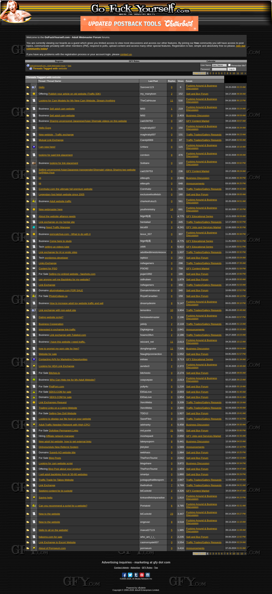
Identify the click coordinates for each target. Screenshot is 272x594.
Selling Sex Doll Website (62, 413)
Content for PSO (48, 268)
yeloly (143, 324)
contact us (126, 54)
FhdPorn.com (56, 386)
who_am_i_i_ (147, 536)
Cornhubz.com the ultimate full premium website (65, 189)
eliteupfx (145, 178)
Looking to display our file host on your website (65, 418)
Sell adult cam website (62, 108)
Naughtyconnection (151, 354)
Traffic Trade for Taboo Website (56, 479)
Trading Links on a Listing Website (58, 407)
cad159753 (146, 121)
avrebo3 (144, 366)
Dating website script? (51, 317)
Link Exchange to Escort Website (57, 542)
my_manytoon (148, 93)
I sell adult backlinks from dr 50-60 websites (63, 474)
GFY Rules (134, 61)
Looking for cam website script (56, 463)
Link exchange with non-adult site (57, 310)
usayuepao (146, 379)
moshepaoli (146, 436)
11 (238, 73)
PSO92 (144, 268)
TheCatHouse (148, 100)
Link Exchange (47, 284)
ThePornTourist (148, 458)
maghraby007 (148, 127)
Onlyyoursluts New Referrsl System (58, 447)
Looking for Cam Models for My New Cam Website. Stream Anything (77, 100)
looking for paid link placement (56, 155)
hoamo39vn (147, 335)
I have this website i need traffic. (67, 341)
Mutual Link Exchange (51, 140)
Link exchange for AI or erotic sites (58, 252)
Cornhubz (145, 189)
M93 (142, 108)
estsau (144, 359)
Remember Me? (237, 65)
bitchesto (145, 373)
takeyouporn (147, 441)
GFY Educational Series (199, 216)
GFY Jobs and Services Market (203, 227)
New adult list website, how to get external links (65, 441)
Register (59, 61)
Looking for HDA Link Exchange (56, 366)
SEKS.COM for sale (60, 391)
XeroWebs (146, 402)
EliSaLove (146, 391)
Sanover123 (147, 87)
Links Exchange (47, 263)
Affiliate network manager (60, 436)
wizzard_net (147, 341)
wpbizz (144, 257)
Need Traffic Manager (58, 227)
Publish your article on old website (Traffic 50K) (74, 93)
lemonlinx (145, 310)
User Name (206, 65)
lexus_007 (146, 234)
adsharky (145, 424)
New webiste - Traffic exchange (56, 134)
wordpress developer (56, 257)
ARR (143, 246)
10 (234, 73)
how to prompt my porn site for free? (59, 348)
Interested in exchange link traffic (57, 329)
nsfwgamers (147, 263)
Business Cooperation (51, 324)
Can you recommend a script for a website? (63, 505)
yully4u (144, 386)
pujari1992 (146, 274)
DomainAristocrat (150, 290)
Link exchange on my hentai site (57, 222)
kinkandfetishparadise (152, 497)
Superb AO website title (62, 452)
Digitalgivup (146, 329)
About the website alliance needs (57, 216)
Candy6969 (146, 140)
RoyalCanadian (149, 296)
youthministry (147, 209)
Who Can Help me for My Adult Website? (72, 379)
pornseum (145, 548)
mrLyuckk (145, 430)
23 (171, 513)
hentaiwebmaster (150, 317)
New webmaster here (51, 209)
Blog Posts (55, 458)
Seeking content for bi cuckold (55, 490)
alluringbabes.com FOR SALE (66, 290)
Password (205, 69)
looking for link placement (64, 163)
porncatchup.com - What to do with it (70, 234)
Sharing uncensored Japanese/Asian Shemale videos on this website (88, 121)
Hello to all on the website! (53, 530)
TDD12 (144, 413)
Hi (40, 178)
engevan (145, 522)
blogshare (145, 463)
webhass (145, 452)
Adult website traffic (60, 201)
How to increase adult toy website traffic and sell (76, 303)
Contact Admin (121, 567)
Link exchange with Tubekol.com (68, 335)
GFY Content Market (197, 121)
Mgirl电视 (145, 216)
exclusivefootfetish (150, 194)
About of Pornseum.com (52, 548)
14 (171, 209)
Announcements (195, 183)
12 (242, 73)
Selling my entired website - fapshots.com (72, 274)
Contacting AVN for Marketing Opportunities (63, 359)
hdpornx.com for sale (50, 536)
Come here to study (61, 241)
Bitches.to (54, 373)
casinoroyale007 (149, 542)
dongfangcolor (148, 348)
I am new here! (47, 146)
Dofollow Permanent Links (63, 430)
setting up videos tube (57, 246)
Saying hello (46, 497)
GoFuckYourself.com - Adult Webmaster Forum (48, 66)
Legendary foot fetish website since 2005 (61, 194)
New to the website (49, 513)
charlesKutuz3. (148, 201)
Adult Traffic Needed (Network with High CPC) (64, 424)
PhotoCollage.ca (58, 296)
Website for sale (48, 354)
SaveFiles (145, 418)
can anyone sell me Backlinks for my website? (64, 279)
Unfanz (144, 146)
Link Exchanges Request (52, 402)
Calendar (210, 61)
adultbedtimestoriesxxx (153, 252)
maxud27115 (147, 530)
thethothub (146, 485)
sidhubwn (145, 279)
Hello (41, 87)
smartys (144, 474)
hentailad (145, 222)
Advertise (135, 567)
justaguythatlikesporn (152, 479)
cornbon (144, 155)
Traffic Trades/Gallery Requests (204, 134)
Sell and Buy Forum (197, 93)
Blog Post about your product (64, 468)
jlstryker (144, 447)
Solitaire (144, 163)
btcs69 (144, 227)
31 (171, 430)
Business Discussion (197, 115)
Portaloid (145, 505)
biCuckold (145, 490)
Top (156, 567)
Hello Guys (45, 127)
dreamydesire (148, 303)
